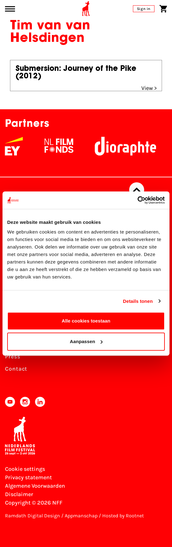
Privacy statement (28, 477)
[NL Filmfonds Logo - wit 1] (64, 146)
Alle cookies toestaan (86, 320)
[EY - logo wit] (19, 146)
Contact (16, 368)
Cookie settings (25, 469)
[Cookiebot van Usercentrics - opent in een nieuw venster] (137, 200)
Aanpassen (86, 341)
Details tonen (138, 301)
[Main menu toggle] (10, 9)
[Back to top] (136, 189)
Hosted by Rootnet (123, 516)
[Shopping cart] (163, 8)
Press (12, 356)
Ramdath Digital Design (32, 516)
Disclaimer (19, 494)
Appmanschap (81, 516)
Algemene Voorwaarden (35, 485)
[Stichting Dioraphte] (130, 146)
